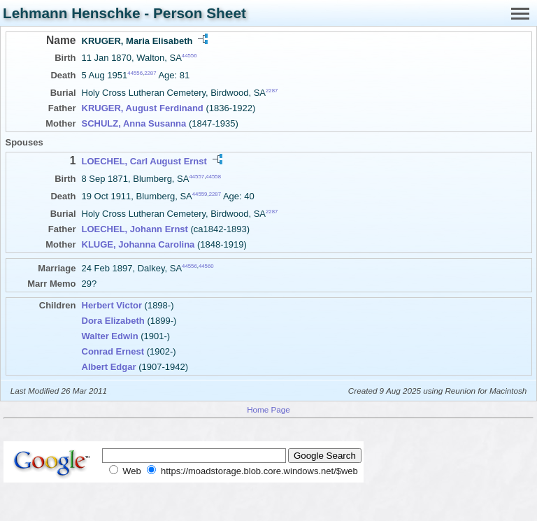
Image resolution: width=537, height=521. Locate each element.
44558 (213, 176)
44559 (200, 194)
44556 (189, 55)
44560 (206, 266)
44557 (196, 176)
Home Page (268, 409)
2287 (150, 73)
